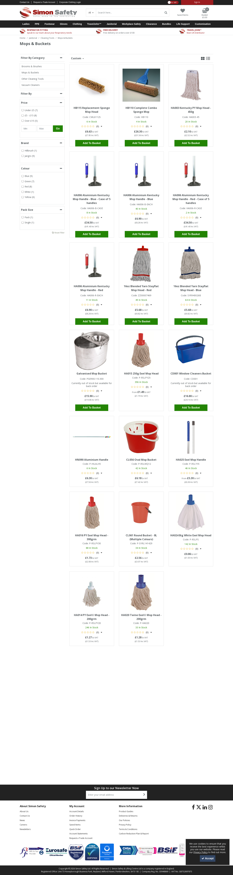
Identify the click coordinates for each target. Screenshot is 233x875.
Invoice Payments (77, 820)
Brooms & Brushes (32, 66)
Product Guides (126, 811)
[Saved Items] (182, 12)
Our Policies (124, 820)
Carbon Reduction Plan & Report (134, 833)
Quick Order (75, 829)
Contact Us (24, 2)
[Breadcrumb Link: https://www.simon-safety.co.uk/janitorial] (33, 38)
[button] (91, 126)
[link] (193, 807)
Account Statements (78, 833)
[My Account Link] (197, 2)
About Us (24, 811)
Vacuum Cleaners (31, 84)
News (22, 820)
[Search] (129, 13)
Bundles (166, 24)
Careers (23, 824)
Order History (75, 816)
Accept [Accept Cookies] (208, 858)
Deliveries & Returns (128, 816)
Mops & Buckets (30, 72)
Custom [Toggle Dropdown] (76, 58)
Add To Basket (92, 143)
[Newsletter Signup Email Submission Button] (144, 795)
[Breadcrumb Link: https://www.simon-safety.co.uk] (22, 38)
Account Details (76, 811)
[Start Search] (166, 13)
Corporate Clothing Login (70, 2)
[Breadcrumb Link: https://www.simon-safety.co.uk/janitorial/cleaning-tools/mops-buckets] (65, 38)
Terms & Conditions (128, 829)
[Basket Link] (204, 13)
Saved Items (74, 824)
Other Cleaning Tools (33, 78)
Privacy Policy (125, 824)
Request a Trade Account (44, 2)
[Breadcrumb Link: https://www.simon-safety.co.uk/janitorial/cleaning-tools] (47, 38)
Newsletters (25, 829)
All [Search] (90, 12)
